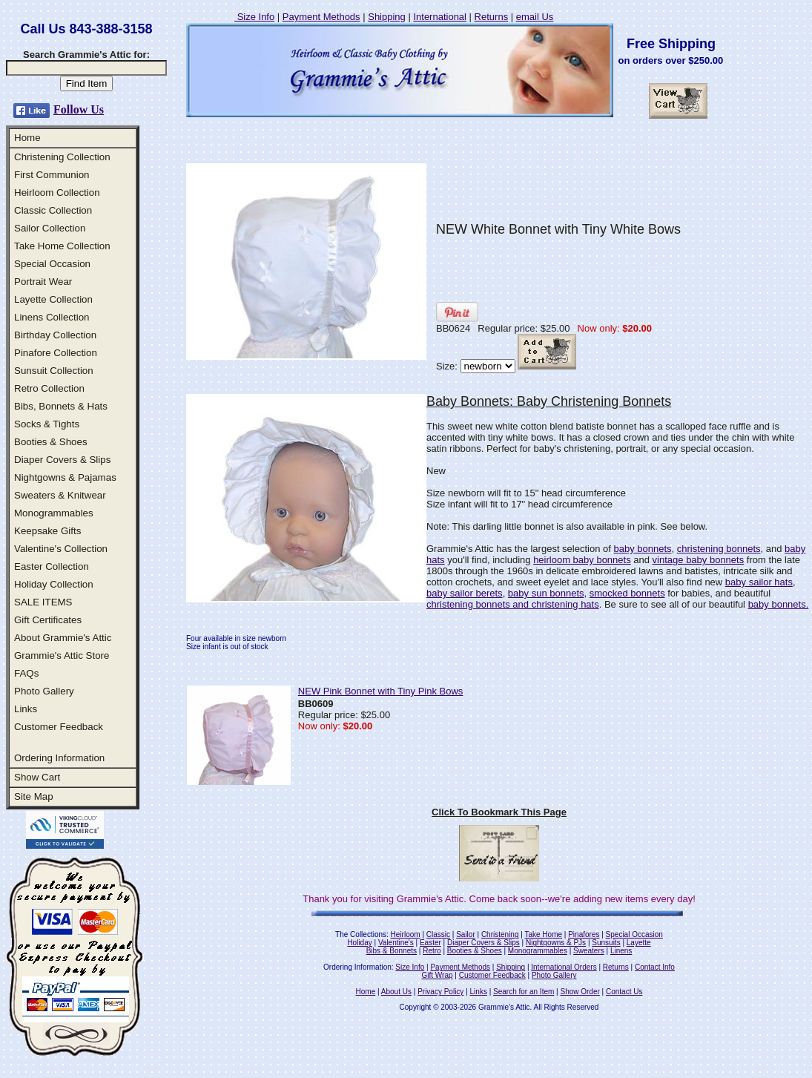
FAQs (26, 673)
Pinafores (583, 934)
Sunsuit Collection (53, 370)
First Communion (51, 174)
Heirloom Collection (57, 192)
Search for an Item (523, 991)
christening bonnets (719, 548)
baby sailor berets (464, 593)
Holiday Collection (53, 584)
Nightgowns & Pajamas (65, 477)
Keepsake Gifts (47, 530)
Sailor (465, 934)
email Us (535, 16)
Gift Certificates (48, 619)
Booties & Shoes (51, 441)
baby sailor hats (759, 582)
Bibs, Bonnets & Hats (61, 406)
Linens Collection (52, 317)
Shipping (387, 16)
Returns (492, 16)
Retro (431, 951)
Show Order (579, 991)
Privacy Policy (440, 991)
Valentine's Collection (61, 548)
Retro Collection (49, 388)
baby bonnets (642, 548)
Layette (639, 943)
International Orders (563, 967)
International (439, 16)
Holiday (359, 943)
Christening (500, 934)
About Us (396, 991)
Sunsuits (606, 943)
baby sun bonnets (546, 593)
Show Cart (37, 777)
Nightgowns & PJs (556, 943)
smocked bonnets (627, 593)
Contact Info (655, 967)
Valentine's (396, 943)
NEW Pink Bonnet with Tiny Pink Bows (380, 691)
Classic (438, 934)
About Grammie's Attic (62, 637)
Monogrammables (53, 513)
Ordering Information (59, 757)
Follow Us (78, 109)
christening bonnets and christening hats (512, 604)
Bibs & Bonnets (391, 951)
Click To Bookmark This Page (499, 812)
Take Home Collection (62, 246)
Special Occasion (52, 263)
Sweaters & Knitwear (60, 495)
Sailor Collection (49, 228)
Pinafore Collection (55, 352)
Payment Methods (321, 16)
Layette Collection (53, 299)
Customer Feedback (58, 726)
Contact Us (624, 991)
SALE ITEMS (43, 602)
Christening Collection (62, 156)
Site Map (33, 796)
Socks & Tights (46, 424)
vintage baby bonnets (699, 559)
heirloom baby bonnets (582, 559)
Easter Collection (51, 566)
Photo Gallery (44, 691)
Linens (621, 951)
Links (25, 708)
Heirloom (405, 934)
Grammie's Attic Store (61, 655)
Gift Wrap (437, 975)
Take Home (543, 934)
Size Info (254, 16)
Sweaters (588, 951)
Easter (430, 943)
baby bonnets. (778, 604)
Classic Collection (53, 210)
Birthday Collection (55, 335)
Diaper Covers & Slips (62, 459)
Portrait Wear (43, 281)
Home (27, 137)
